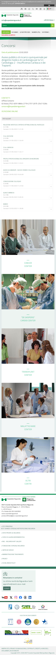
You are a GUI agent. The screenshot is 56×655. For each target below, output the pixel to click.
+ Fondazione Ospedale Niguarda (12, 546)
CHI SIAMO (15, 32)
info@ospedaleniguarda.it (11, 20)
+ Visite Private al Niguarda (10, 533)
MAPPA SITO (5, 648)
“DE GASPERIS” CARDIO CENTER (28, 318)
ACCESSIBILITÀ (14, 651)
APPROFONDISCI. (20, 3)
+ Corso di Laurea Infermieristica (12, 537)
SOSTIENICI (45, 32)
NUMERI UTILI (36, 32)
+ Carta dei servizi (7, 550)
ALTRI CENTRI (28, 481)
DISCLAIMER (5, 651)
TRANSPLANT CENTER (28, 373)
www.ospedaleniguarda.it (10, 513)
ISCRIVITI (7, 588)
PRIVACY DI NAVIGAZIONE (18, 648)
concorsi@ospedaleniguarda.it (13, 106)
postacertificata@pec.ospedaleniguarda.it (15, 516)
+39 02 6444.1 (49, 20)
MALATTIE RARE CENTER (28, 427)
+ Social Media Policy (8, 563)
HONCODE (44, 648)
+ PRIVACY (4, 558)
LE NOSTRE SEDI (25, 32)
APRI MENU (6, 32)
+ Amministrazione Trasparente (12, 554)
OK (49, 5)
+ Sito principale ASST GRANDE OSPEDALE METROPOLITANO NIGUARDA (18, 527)
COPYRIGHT (30, 648)
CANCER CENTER (28, 264)
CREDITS (37, 648)
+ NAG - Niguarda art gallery (11, 541)
